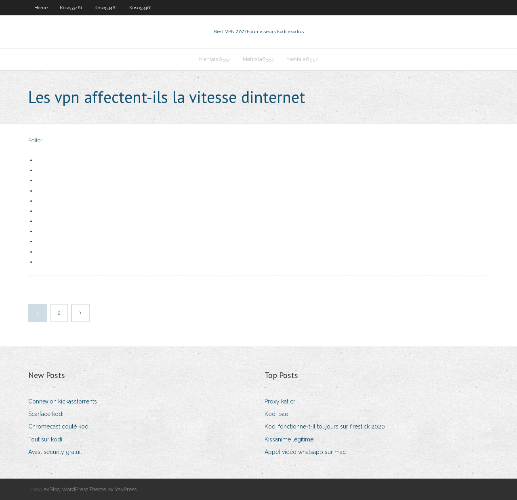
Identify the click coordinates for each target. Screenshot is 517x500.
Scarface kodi (45, 414)
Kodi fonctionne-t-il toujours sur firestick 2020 (325, 426)
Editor (35, 140)
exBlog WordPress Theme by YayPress (90, 489)
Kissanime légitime (289, 439)
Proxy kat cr (280, 401)
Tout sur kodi (45, 439)
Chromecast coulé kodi (59, 426)
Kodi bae (276, 414)
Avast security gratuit (55, 452)
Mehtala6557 (215, 59)
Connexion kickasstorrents (62, 401)
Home (41, 8)
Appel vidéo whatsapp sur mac (305, 452)
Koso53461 (71, 8)
